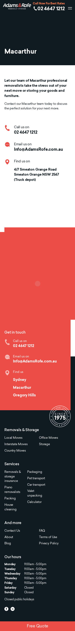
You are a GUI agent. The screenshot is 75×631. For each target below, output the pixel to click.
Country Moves (15, 450)
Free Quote (37, 626)
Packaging (34, 472)
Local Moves (13, 438)
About (8, 537)
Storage (44, 444)
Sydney (19, 380)
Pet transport (36, 478)
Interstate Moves (16, 444)
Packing (10, 498)
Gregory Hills (24, 395)
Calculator (34, 502)
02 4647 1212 (51, 9)
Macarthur (22, 388)
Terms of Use (48, 537)
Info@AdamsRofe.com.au (38, 150)
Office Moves (48, 438)
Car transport (36, 484)
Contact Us (12, 530)
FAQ (42, 530)
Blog (7, 543)
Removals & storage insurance (12, 477)
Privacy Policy (49, 543)
